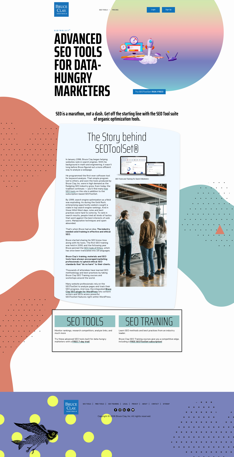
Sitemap (166, 404)
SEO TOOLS (104, 10)
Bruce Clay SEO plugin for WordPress (88, 290)
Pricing (115, 10)
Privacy (135, 404)
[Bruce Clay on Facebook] (115, 410)
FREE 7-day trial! (81, 341)
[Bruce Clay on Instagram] (120, 410)
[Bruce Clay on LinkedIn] (124, 410)
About (144, 404)
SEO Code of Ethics (93, 248)
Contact (155, 404)
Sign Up (168, 10)
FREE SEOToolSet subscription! (146, 341)
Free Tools (99, 404)
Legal (125, 404)
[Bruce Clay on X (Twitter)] (128, 410)
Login (153, 10)
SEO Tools (87, 404)
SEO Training (113, 404)
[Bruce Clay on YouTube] (133, 410)
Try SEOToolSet (149, 91)
